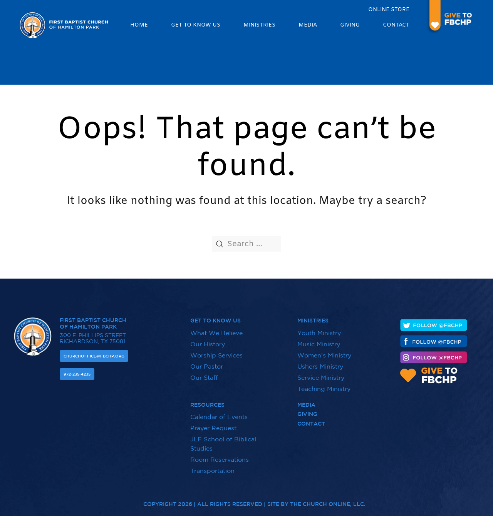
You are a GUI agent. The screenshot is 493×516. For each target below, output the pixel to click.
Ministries (259, 25)
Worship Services (216, 350)
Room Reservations (219, 455)
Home (139, 25)
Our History (207, 339)
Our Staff (204, 373)
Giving (350, 25)
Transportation (212, 466)
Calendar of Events (219, 412)
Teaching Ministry (323, 384)
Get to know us (195, 25)
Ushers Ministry (320, 362)
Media (307, 25)
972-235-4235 (77, 369)
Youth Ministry (319, 328)
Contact (396, 25)
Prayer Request (213, 423)
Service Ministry (320, 373)
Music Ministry (318, 339)
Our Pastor (206, 362)
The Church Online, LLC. (328, 500)
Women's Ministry (324, 350)
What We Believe (216, 328)
